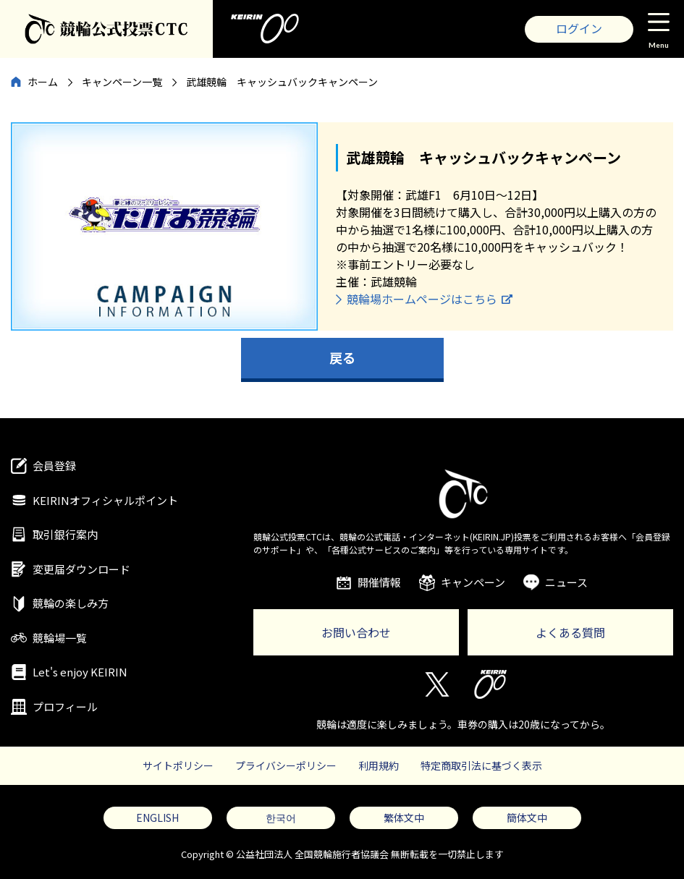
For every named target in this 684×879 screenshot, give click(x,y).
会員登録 (54, 465)
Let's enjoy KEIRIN (80, 671)
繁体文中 (404, 817)
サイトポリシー (178, 765)
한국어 (281, 817)
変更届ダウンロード (81, 569)
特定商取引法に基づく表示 (481, 765)
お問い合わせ (356, 632)
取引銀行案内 (65, 534)
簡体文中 (527, 817)
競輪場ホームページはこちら (422, 298)
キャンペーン (473, 582)
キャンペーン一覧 (122, 82)
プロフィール (65, 706)
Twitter (436, 684)
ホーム (43, 82)
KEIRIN (490, 684)
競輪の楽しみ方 (71, 603)
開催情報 (379, 582)
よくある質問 (570, 632)
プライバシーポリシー (286, 765)
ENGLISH (157, 817)
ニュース (566, 582)
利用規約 (378, 765)
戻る (342, 357)
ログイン (579, 28)
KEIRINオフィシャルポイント (105, 500)
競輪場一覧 (60, 637)
